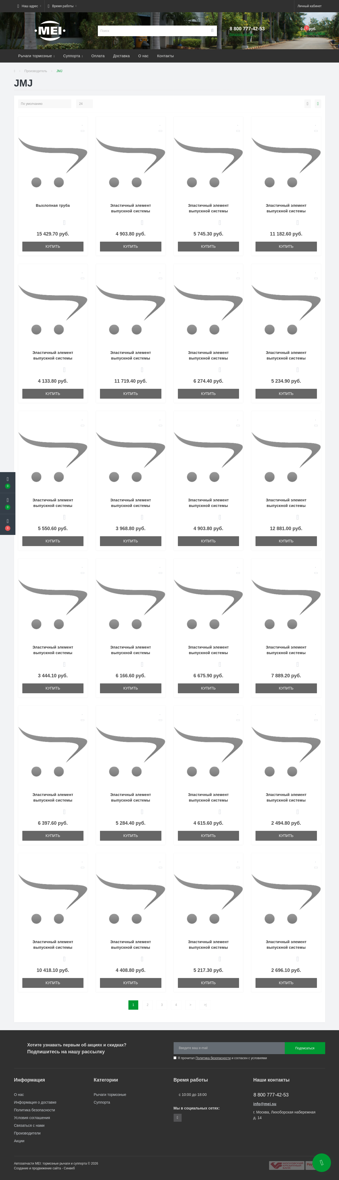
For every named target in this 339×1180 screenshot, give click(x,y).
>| (205, 1005)
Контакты (165, 56)
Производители (27, 1133)
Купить (52, 246)
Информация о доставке (35, 1102)
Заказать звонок (241, 34)
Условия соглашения (32, 1118)
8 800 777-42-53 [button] (271, 1095)
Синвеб (69, 1168)
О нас (143, 56)
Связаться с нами (29, 1125)
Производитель (35, 71)
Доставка (121, 56)
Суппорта (73, 56)
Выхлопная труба (53, 205)
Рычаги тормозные (36, 56)
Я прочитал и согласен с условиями (222, 1058)
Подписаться (305, 1048)
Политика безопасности (213, 1058)
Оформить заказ (312, 33)
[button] (29, 6)
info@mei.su (265, 1104)
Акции (19, 1141)
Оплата (98, 56)
